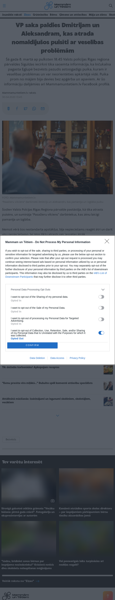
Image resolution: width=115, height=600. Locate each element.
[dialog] (57, 300)
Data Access (57, 358)
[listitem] (57, 289)
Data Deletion (37, 358)
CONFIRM (32, 345)
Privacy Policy (77, 358)
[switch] (101, 297)
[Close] (108, 242)
